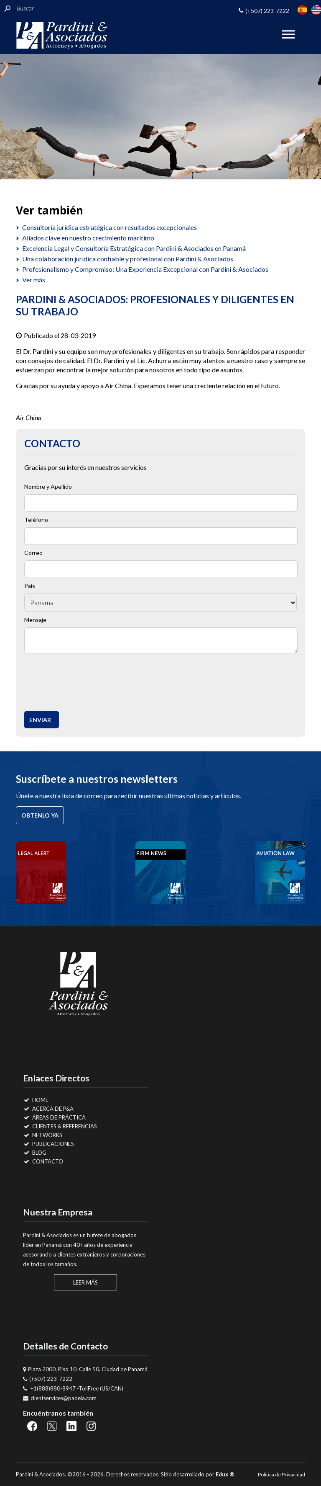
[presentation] (91, 680)
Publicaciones (48, 1143)
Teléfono (36, 519)
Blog (34, 1152)
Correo (33, 552)
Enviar (40, 719)
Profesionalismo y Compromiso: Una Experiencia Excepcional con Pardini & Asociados (145, 269)
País (29, 585)
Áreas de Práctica (54, 1117)
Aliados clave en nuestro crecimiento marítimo (88, 238)
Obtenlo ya (40, 815)
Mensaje (35, 619)
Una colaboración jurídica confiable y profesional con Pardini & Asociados (127, 259)
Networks (42, 1135)
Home (35, 1099)
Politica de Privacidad (281, 1474)
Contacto (43, 1161)
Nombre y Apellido (48, 486)
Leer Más (85, 1282)
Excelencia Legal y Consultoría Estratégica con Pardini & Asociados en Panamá (134, 248)
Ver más (33, 280)
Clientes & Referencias (60, 1126)
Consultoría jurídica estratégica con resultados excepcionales (109, 227)
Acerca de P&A (48, 1108)
